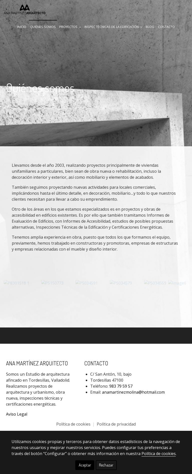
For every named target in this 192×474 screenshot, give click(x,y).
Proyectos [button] (70, 26)
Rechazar (106, 465)
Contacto (166, 26)
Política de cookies (74, 424)
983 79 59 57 (120, 386)
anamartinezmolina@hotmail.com (133, 392)
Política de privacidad (116, 424)
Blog (150, 26)
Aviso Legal (16, 414)
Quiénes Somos (43, 26)
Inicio (21, 26)
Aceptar (85, 465)
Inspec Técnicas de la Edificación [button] (113, 26)
